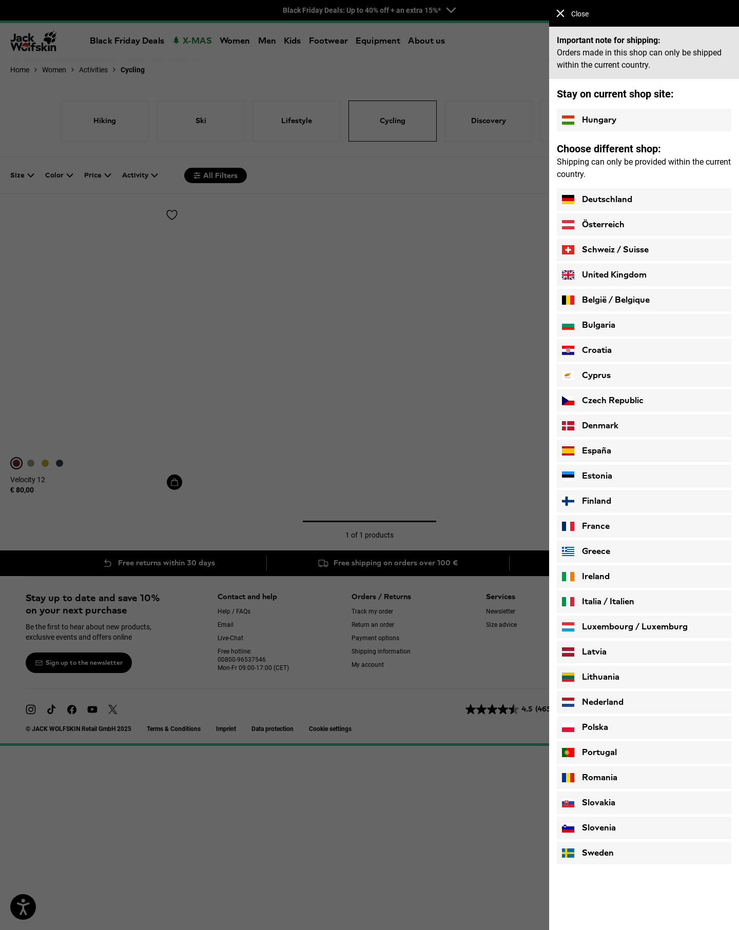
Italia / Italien (598, 602)
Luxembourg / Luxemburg (625, 627)
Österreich (593, 225)
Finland (586, 501)
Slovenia (589, 828)
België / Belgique (606, 300)
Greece (586, 551)
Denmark (590, 426)
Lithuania (590, 677)
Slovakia (588, 803)
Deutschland (597, 199)
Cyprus (586, 375)
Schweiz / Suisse (605, 250)
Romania (589, 777)
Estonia (587, 476)
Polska (585, 727)
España (586, 451)
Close (572, 13)
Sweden (588, 853)
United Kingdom (604, 275)
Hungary (589, 120)
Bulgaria (588, 325)
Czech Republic (603, 400)
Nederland (593, 702)
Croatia (587, 350)
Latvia (584, 652)
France (586, 526)
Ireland (586, 576)
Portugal (589, 752)
